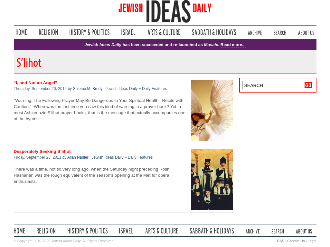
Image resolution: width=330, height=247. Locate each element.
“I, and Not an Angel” (35, 82)
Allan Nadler (77, 157)
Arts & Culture (163, 32)
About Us (306, 32)
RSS (281, 241)
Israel (128, 32)
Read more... (233, 44)
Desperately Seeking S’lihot (42, 151)
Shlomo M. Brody (87, 88)
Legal (312, 241)
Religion (48, 32)
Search (280, 32)
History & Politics (89, 32)
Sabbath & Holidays (214, 32)
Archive (255, 32)
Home (21, 32)
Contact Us (296, 241)
